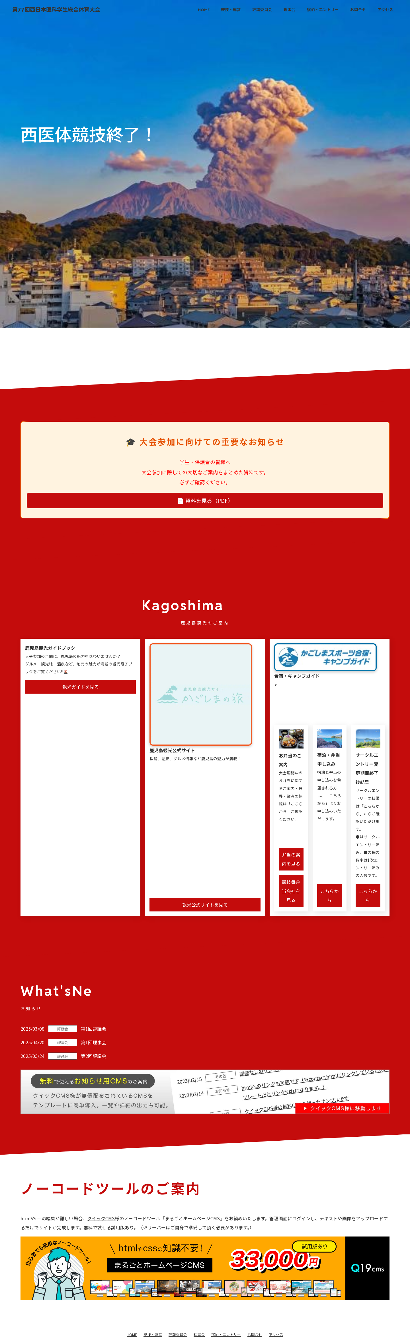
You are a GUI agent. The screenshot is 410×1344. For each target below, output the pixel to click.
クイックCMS (101, 1218)
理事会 (290, 9)
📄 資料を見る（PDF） (205, 500)
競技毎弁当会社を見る (291, 890)
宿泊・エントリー (323, 9)
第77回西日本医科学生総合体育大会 (56, 9)
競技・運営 (231, 9)
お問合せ (358, 9)
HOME (204, 9)
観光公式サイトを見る (205, 904)
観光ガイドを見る (80, 686)
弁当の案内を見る (291, 859)
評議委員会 (262, 9)
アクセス (385, 9)
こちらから (329, 895)
